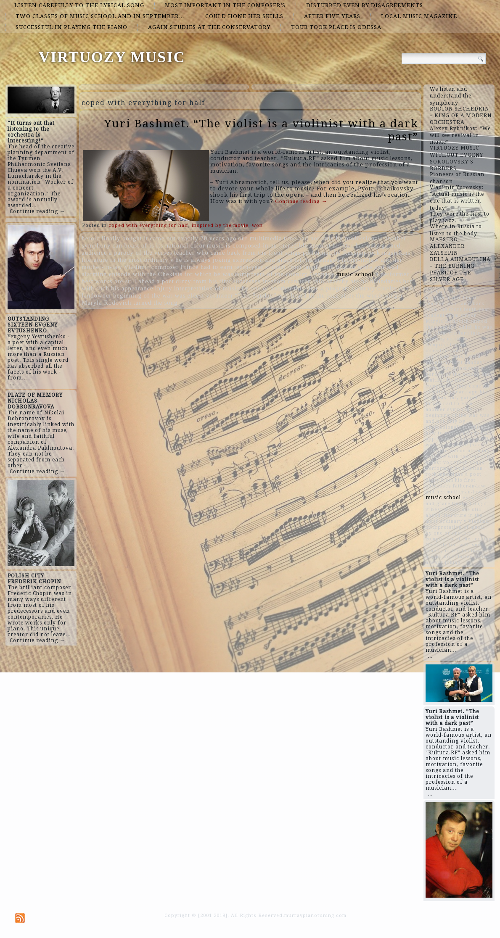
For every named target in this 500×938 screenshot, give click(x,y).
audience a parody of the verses (127, 252)
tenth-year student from (268, 266)
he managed (323, 259)
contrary (364, 288)
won (257, 225)
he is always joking (203, 259)
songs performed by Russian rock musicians (347, 252)
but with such (466, 545)
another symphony (449, 409)
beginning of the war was (149, 295)
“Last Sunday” (256, 295)
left (299, 259)
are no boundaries (375, 281)
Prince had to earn (206, 266)
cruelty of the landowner (457, 550)
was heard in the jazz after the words (331, 295)
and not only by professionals (340, 238)
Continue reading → (37, 211)
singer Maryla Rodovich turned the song (456, 321)
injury (163, 288)
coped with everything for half (148, 225)
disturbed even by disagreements (364, 5)
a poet (165, 281)
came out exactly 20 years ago (193, 238)
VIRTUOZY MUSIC (112, 57)
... (12, 384)
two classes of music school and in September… (100, 16)
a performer (392, 274)
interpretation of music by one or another (233, 288)
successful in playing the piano (71, 27)
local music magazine (419, 16)
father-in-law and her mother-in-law (455, 489)
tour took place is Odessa (336, 27)
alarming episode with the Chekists (132, 274)
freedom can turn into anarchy (305, 281)
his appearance (132, 288)
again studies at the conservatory (209, 27)
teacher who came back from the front (228, 252)
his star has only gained (367, 245)
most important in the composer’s (225, 5)
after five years (332, 16)
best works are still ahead (118, 281)
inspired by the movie (220, 225)
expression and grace (263, 259)
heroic (91, 238)
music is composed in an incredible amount (269, 245)
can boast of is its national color (158, 245)
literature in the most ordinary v (128, 259)
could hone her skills (244, 16)
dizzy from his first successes (218, 281)
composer (165, 266)
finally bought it (124, 238)
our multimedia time (267, 238)
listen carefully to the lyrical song (79, 5)
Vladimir (137, 266)
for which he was (208, 274)
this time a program (322, 288)
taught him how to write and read (351, 266)
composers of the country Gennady (285, 274)
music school (355, 274)
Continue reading (301, 201)
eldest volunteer (210, 295)
